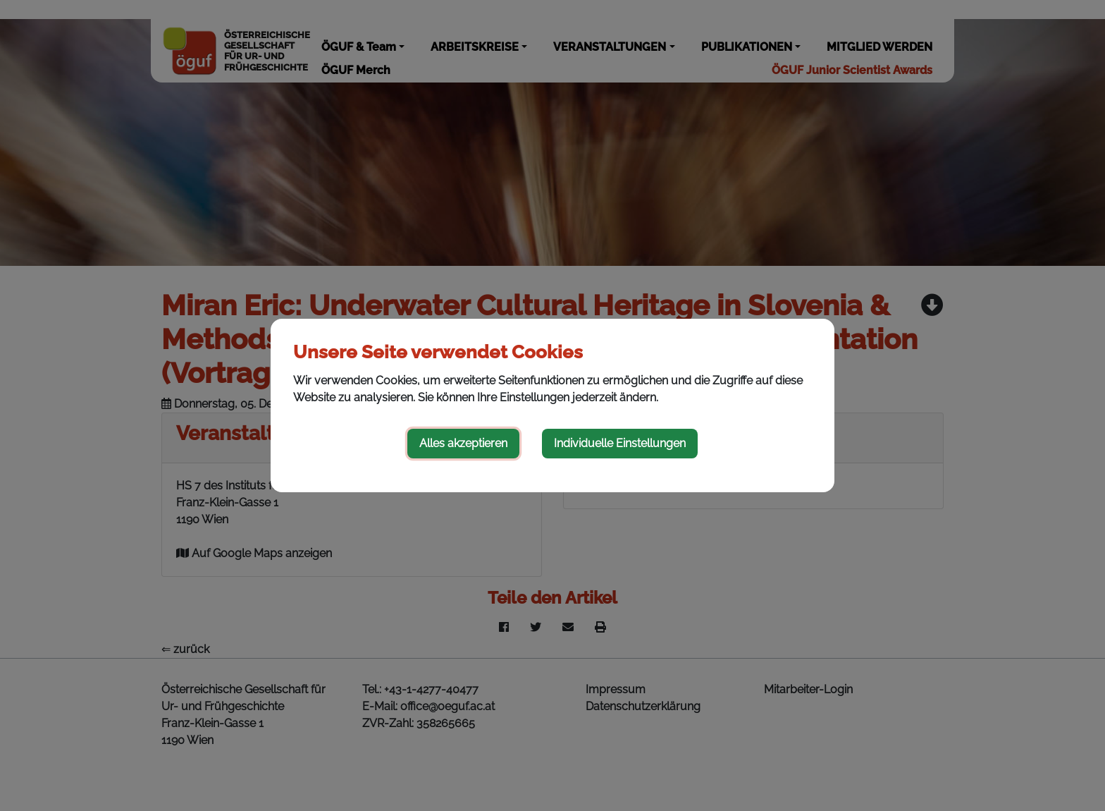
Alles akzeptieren (463, 443)
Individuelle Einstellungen (620, 443)
